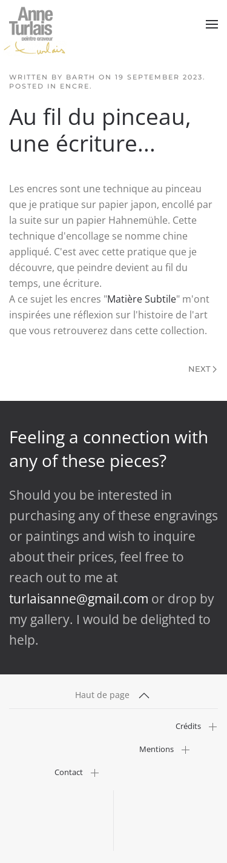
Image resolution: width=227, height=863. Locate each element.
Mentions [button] (156, 749)
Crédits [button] (188, 726)
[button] (212, 24)
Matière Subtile (141, 299)
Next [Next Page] (202, 369)
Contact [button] (68, 772)
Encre (75, 86)
